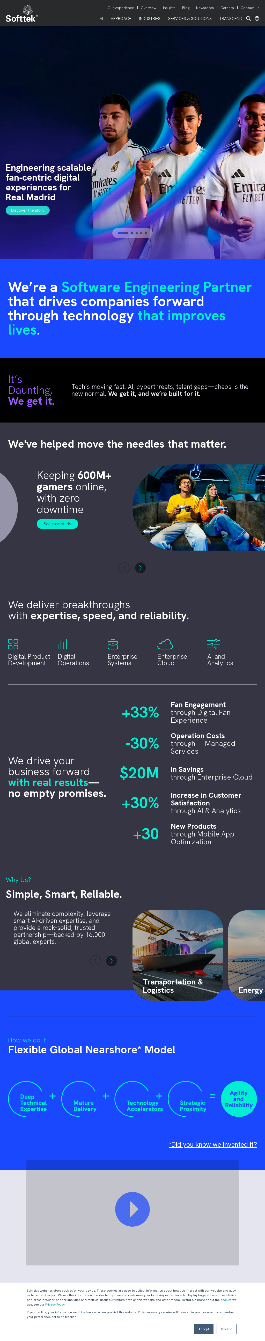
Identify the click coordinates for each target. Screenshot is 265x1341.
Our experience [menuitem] (121, 7)
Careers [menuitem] (227, 7)
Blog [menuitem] (185, 7)
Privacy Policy (55, 1304)
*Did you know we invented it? (213, 1144)
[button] (95, 960)
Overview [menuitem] (148, 7)
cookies (226, 1300)
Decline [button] (226, 1329)
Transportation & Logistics (173, 986)
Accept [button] (203, 1329)
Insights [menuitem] (169, 7)
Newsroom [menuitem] (205, 7)
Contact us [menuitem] (250, 7)
